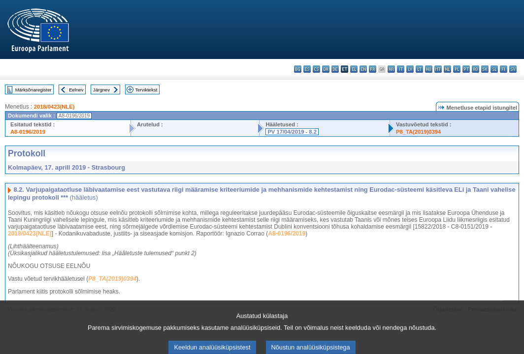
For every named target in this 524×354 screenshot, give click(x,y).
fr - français (372, 69)
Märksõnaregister (33, 89)
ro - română (475, 69)
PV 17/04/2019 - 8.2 (292, 132)
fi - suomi (503, 69)
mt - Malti (438, 69)
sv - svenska (513, 69)
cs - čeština (316, 69)
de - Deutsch (335, 69)
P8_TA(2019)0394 (418, 132)
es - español (307, 69)
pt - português (466, 69)
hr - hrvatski (391, 69)
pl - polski (456, 69)
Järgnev (101, 89)
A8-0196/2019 (27, 132)
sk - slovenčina (485, 69)
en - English (363, 69)
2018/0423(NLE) (54, 107)
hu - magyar (428, 69)
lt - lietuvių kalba (419, 69)
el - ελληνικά (354, 69)
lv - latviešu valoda (410, 69)
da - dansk (325, 69)
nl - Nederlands (447, 69)
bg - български (297, 69)
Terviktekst (146, 89)
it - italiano (400, 69)
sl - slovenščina (494, 69)
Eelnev (76, 89)
